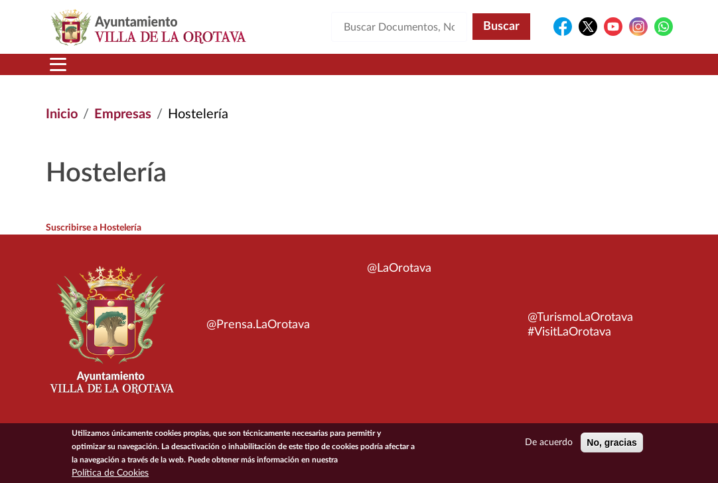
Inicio (62, 114)
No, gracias (611, 445)
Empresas (122, 114)
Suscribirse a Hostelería (93, 228)
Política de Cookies (110, 475)
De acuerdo (549, 445)
